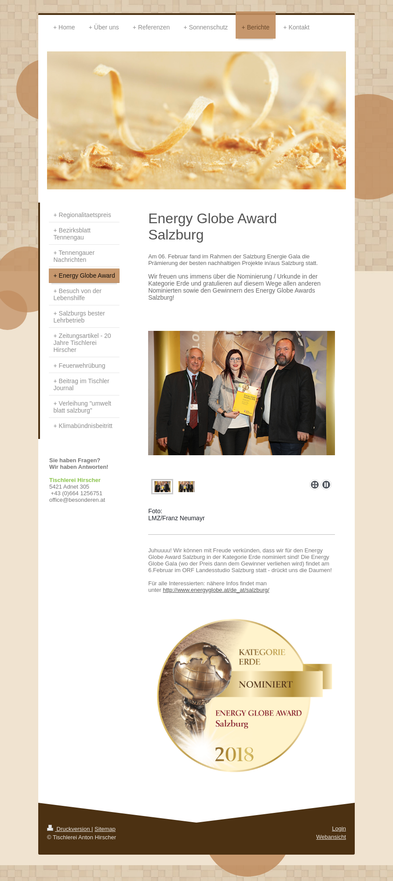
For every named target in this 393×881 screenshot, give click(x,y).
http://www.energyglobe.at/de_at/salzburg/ (216, 590)
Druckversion (69, 829)
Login (339, 828)
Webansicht (331, 837)
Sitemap (105, 829)
